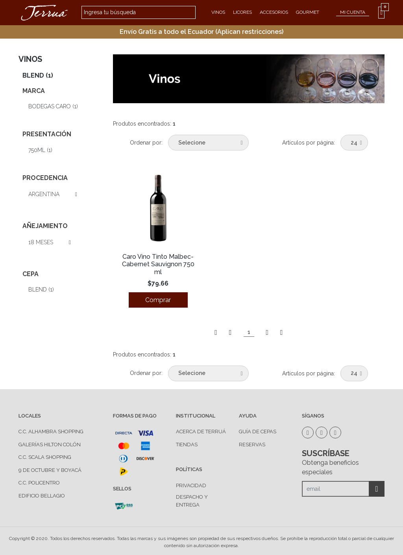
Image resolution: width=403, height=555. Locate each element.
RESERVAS (252, 444)
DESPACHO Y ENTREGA (192, 501)
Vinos (218, 12)
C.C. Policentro (39, 483)
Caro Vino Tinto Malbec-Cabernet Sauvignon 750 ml (158, 264)
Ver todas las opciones (68, 194)
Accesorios (274, 12)
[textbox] (138, 12)
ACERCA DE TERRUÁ (201, 431)
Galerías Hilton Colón (49, 444)
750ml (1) (40, 150)
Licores (242, 12)
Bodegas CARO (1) (53, 106)
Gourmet (307, 12)
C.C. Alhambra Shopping (50, 431)
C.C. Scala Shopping (44, 457)
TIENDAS (187, 444)
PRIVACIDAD (191, 485)
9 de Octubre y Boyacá (49, 470)
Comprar (158, 300)
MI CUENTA (352, 12)
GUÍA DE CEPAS (257, 431)
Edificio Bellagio (41, 496)
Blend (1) (37, 75)
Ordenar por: (146, 142)
